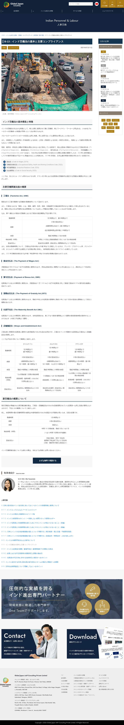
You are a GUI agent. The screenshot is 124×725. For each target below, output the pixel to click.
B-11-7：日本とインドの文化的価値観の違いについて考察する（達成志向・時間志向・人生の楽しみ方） (37, 536)
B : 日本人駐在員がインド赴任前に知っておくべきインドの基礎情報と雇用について (30, 505)
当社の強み (65, 686)
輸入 (103, 127)
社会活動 (64, 689)
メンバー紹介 (66, 683)
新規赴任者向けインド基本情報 (84, 681)
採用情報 (64, 692)
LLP (116, 124)
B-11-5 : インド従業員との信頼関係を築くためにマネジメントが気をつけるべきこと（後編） (33, 527)
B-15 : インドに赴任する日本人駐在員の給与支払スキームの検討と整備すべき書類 (29, 562)
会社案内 (16, 11)
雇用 (110, 124)
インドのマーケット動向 (82, 692)
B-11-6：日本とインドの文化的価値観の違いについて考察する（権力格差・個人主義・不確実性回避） (36, 532)
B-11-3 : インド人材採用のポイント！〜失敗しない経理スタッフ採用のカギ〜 (28, 518)
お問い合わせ (120, 3)
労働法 (4, 47)
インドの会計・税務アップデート (84, 683)
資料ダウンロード (112, 4)
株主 (108, 120)
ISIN (117, 127)
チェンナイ (110, 131)
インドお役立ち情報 (47, 11)
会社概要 (64, 681)
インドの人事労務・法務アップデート (85, 686)
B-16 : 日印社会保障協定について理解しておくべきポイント (22, 566)
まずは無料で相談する (48, 461)
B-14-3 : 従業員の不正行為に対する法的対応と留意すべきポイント (24, 558)
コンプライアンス (13, 47)
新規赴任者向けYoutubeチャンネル (84, 678)
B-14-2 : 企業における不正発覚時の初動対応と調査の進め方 (22, 553)
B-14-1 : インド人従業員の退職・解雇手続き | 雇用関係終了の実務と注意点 (27, 549)
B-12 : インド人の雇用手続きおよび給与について (18, 540)
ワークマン (115, 120)
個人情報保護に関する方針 (106, 689)
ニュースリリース (107, 11)
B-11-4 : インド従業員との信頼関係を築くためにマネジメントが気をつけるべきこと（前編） (33, 523)
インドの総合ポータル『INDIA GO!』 (85, 695)
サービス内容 (77, 11)
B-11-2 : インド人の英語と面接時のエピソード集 (18, 514)
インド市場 (110, 127)
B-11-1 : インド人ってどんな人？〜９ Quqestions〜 (19, 510)
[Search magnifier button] (91, 4)
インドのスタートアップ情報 (83, 689)
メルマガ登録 (104, 3)
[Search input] (79, 4)
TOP (62, 675)
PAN (103, 120)
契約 (105, 124)
